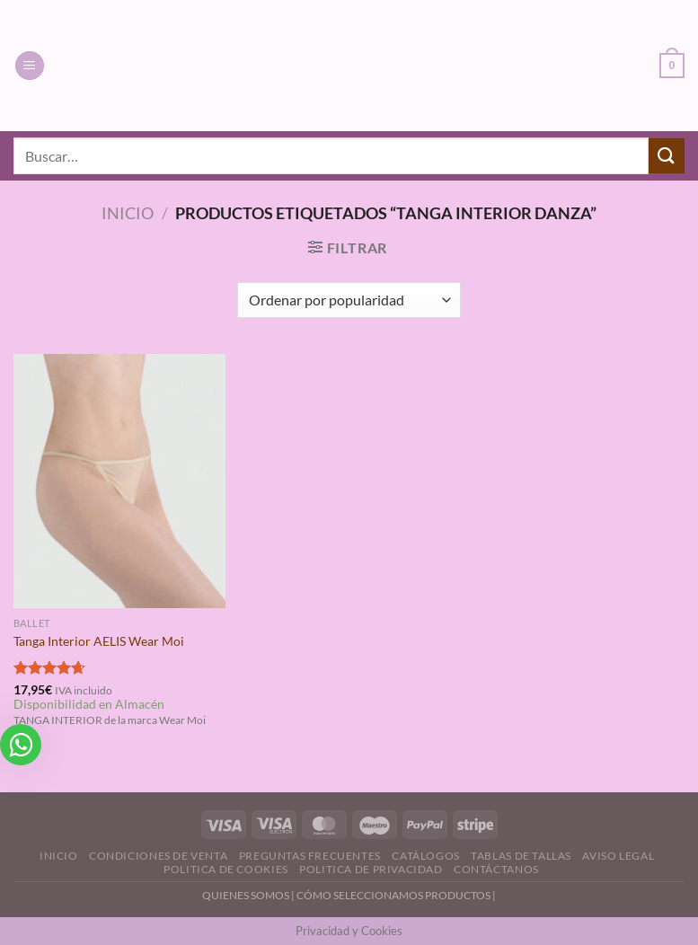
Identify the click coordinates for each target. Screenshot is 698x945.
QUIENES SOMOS (245, 895)
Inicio (128, 213)
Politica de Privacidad (370, 869)
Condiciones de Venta (158, 855)
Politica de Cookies (225, 869)
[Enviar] (667, 155)
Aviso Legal (618, 855)
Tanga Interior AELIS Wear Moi (98, 641)
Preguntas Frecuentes (310, 855)
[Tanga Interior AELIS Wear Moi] (119, 481)
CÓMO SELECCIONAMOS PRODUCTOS (393, 895)
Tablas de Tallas (521, 855)
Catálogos (426, 855)
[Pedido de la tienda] (349, 300)
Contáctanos (496, 869)
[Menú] (29, 66)
